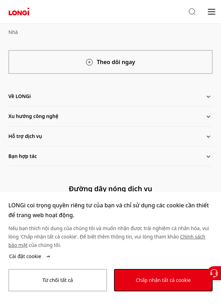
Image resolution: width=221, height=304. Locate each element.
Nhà (13, 32)
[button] (192, 12)
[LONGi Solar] (18, 11)
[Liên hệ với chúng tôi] (214, 273)
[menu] (211, 11)
